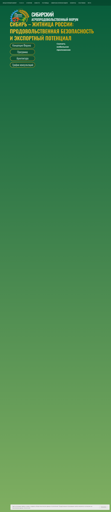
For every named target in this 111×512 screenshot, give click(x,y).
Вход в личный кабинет (10, 2)
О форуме (29, 2)
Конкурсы (73, 2)
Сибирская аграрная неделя (59, 2)
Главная (21, 2)
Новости (37, 2)
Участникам (81, 2)
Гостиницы (45, 2)
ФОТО (89, 2)
